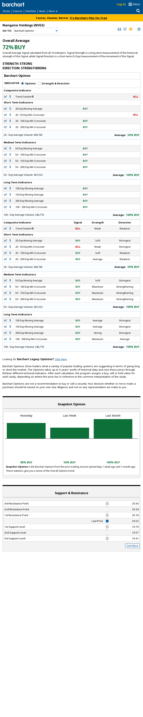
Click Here (61, 359)
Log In (121, 4)
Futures (17, 11)
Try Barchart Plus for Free (88, 18)
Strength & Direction (53, 83)
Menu (136, 4)
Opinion (28, 83)
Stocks (6, 11)
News (42, 11)
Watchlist (30, 11)
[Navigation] (36, 31)
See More (132, 545)
